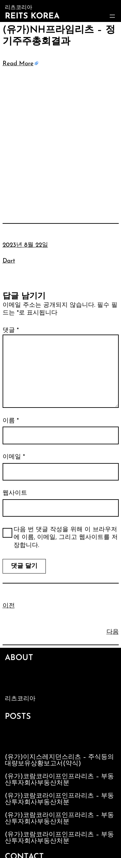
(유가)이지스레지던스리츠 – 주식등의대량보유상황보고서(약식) (59, 760)
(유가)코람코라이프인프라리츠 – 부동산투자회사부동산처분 (59, 779)
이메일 (14, 457)
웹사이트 (15, 493)
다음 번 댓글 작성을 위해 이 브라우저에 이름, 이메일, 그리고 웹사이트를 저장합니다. (66, 538)
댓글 (11, 330)
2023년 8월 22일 (25, 245)
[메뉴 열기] (112, 16)
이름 (11, 421)
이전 (9, 606)
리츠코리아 (20, 699)
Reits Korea (32, 16)
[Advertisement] (60, 136)
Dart (9, 261)
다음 (112, 632)
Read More (18, 64)
